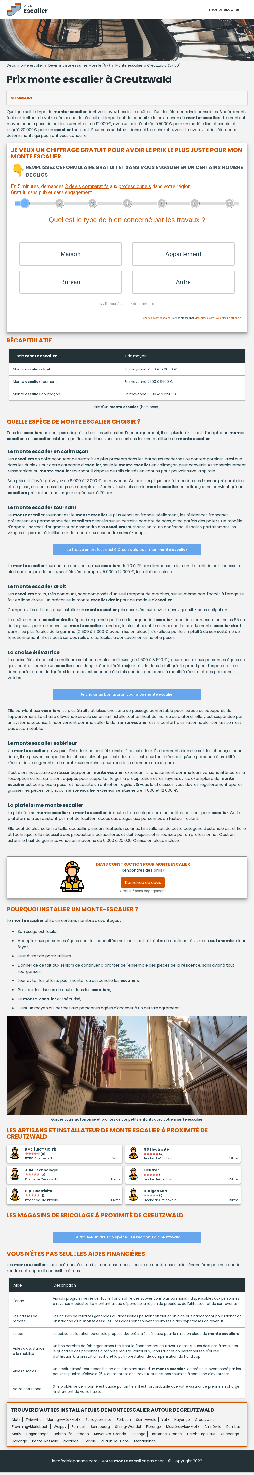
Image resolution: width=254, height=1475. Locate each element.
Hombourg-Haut (201, 1436)
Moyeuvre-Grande (110, 1436)
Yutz (165, 1422)
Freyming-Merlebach (30, 1429)
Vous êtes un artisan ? (228, 321)
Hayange (182, 1422)
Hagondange (37, 1436)
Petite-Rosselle (45, 1444)
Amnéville (212, 1429)
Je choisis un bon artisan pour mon (127, 697)
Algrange (71, 1444)
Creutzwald (205, 1422)
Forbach (124, 1422)
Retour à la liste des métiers (127, 307)
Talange (138, 1436)
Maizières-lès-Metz (182, 1429)
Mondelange (145, 1444)
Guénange (230, 1436)
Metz (16, 1422)
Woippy (60, 1429)
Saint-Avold (146, 1422)
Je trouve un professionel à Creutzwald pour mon (127, 552)
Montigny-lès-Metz (63, 1422)
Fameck (79, 1429)
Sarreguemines (98, 1422)
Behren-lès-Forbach (71, 1436)
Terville (90, 1444)
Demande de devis (143, 885)
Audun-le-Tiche (115, 1444)
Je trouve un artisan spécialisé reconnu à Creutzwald (127, 1240)
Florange (153, 1429)
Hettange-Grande (166, 1436)
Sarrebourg (100, 1429)
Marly (16, 1436)
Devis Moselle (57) (79, 65)
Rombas (233, 1429)
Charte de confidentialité (156, 321)
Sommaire (22, 98)
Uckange (19, 1444)
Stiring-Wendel (128, 1429)
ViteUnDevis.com (204, 321)
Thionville (34, 1422)
